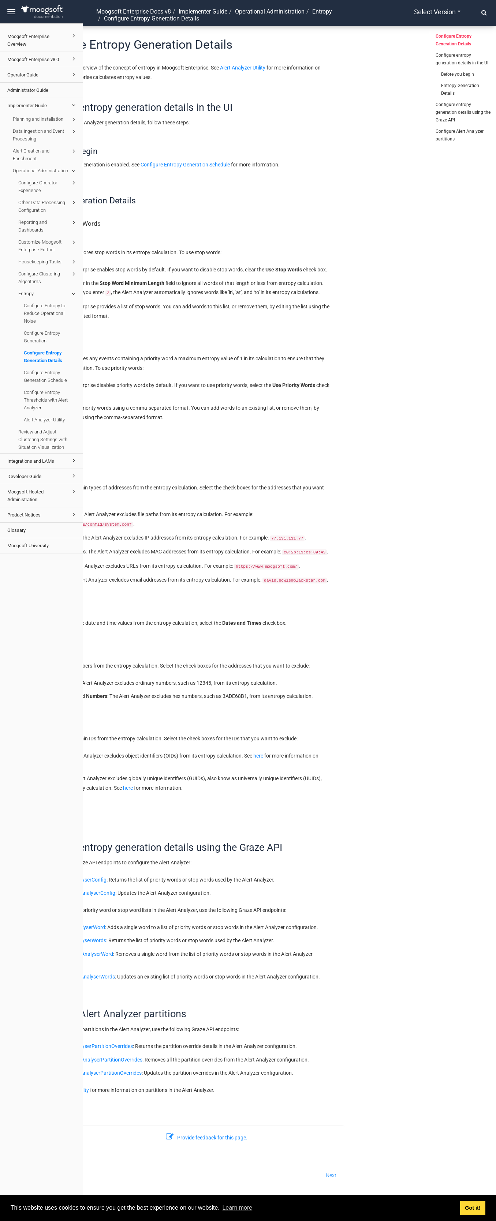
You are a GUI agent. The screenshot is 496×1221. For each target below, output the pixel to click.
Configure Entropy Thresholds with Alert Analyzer (46, 400)
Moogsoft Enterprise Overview (42, 39)
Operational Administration (45, 171)
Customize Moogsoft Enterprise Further (48, 245)
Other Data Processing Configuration (48, 206)
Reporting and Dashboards (48, 225)
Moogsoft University (28, 545)
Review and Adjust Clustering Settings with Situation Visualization (42, 439)
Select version (437, 12)
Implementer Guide (42, 105)
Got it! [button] (472, 1208)
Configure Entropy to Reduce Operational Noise (44, 313)
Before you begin (457, 74)
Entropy (48, 294)
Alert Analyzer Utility (44, 419)
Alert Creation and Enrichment (45, 154)
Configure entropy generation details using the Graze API (463, 112)
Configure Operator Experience (48, 186)
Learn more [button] (237, 1208)
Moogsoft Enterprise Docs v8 (133, 11)
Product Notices (42, 514)
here (341, 756)
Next (414, 1175)
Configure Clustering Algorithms (48, 277)
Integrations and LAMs (42, 461)
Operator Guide (42, 74)
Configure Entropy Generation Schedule (45, 376)
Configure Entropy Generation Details (43, 356)
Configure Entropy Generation (42, 336)
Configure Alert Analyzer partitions (460, 135)
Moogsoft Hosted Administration (42, 494)
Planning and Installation (45, 119)
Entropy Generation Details (460, 89)
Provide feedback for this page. (290, 1138)
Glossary (16, 530)
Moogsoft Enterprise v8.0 (42, 59)
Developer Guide (42, 476)
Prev (96, 1175)
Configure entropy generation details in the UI (462, 59)
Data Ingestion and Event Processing (45, 134)
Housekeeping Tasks (48, 262)
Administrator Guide (27, 90)
